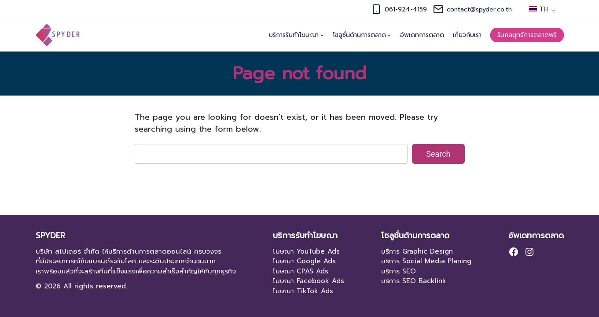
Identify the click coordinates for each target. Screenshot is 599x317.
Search (438, 153)
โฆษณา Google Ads (304, 261)
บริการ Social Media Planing (426, 261)
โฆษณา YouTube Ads (306, 251)
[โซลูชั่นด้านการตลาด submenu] (389, 35)
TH (538, 9)
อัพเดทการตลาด (536, 235)
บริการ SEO (398, 271)
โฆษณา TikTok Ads (303, 291)
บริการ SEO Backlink (413, 281)
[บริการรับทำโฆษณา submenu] (321, 35)
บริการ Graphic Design (417, 251)
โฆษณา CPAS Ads (300, 271)
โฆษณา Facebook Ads (308, 281)
